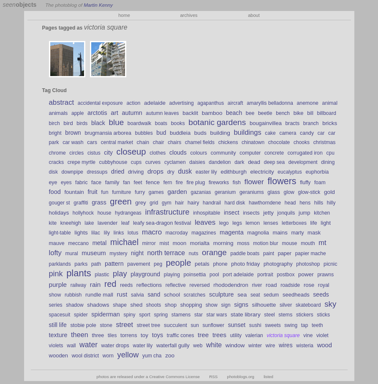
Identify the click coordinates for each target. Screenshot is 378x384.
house (104, 213)
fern (167, 182)
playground (145, 274)
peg (158, 264)
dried (117, 171)
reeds (126, 285)
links (119, 233)
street (124, 324)
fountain (74, 192)
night (137, 253)
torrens (128, 335)
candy (307, 133)
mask (314, 232)
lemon (252, 223)
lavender (107, 223)
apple (77, 113)
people (178, 262)
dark (239, 162)
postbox (285, 275)
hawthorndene (265, 203)
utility (236, 335)
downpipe (73, 172)
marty (297, 233)
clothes (158, 153)
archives (188, 15)
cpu (330, 153)
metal (99, 243)
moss (243, 243)
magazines (203, 233)
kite (53, 223)
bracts (292, 123)
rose (309, 285)
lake (89, 223)
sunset (237, 324)
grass (99, 202)
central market (117, 142)
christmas (324, 142)
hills (318, 203)
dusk (185, 171)
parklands (60, 264)
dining (327, 162)
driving (136, 172)
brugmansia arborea (107, 133)
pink (56, 274)
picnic (330, 264)
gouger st (59, 203)
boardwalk (139, 123)
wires (286, 345)
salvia (137, 295)
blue (116, 122)
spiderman (105, 314)
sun (195, 325)
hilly (331, 203)
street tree (148, 325)
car (321, 133)
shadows (98, 305)
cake (270, 133)
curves (152, 162)
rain (95, 284)
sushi (255, 325)
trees (219, 335)
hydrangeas (128, 213)
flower (254, 181)
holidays (59, 213)
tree (203, 334)
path (96, 264)
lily (107, 233)
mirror (149, 243)
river (257, 285)
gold (329, 192)
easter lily (206, 172)
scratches (195, 295)
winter (255, 346)
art (114, 112)
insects (251, 213)
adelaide (155, 103)
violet (322, 335)
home (124, 15)
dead (254, 162)
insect (231, 212)
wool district (85, 356)
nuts (194, 253)
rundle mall (99, 294)
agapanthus (210, 103)
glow (289, 192)
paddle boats (244, 253)
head (290, 203)
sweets (272, 325)
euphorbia (317, 172)
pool (214, 275)
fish (237, 182)
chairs (174, 142)
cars (92, 142)
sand (153, 294)
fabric (81, 182)
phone (220, 264)
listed (268, 376)
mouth (308, 243)
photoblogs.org (240, 376)
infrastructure (167, 212)
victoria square (283, 335)
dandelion (220, 162)
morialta (199, 243)
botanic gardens (217, 122)
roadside (290, 285)
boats (161, 123)
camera (287, 133)
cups (136, 162)
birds (81, 123)
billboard (326, 113)
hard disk (235, 203)
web (197, 346)
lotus (133, 233)
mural (71, 253)
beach (234, 112)
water (88, 344)
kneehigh (70, 223)
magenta (232, 232)
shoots (153, 305)
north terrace (166, 252)
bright (55, 133)
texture (58, 335)
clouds (178, 152)
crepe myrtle (81, 162)
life (313, 223)
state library (246, 314)
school (172, 294)
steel (269, 315)
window (235, 345)
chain (143, 142)
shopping (191, 305)
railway (78, 285)
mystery (118, 253)
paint (268, 253)
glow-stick (309, 192)
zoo (169, 355)
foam (320, 182)
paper (284, 253)
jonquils (286, 213)
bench (283, 113)
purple (58, 284)
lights (80, 232)
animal (329, 103)
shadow (74, 305)
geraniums (251, 192)
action (133, 103)
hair (179, 203)
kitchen (322, 213)
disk (53, 172)
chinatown (253, 142)
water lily (143, 346)
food (55, 191)
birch (54, 123)
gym (166, 203)
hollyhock (83, 213)
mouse (289, 243)
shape (120, 305)
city (108, 152)
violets (56, 346)
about (254, 15)
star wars (217, 315)
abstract (61, 102)
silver (286, 305)
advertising (181, 103)
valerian (254, 335)
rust (122, 294)
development (303, 162)
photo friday (245, 264)
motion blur (265, 243)
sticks (323, 315)
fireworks (219, 182)
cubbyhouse (113, 162)
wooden (58, 355)
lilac (95, 233)
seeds (321, 294)
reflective (176, 285)
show (212, 305)
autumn (132, 112)
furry (140, 192)
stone (106, 325)
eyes (66, 182)
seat (255, 295)
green (120, 201)
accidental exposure (100, 103)
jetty (268, 213)
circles (76, 153)
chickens (228, 142)
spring (161, 315)
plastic (102, 275)
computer (250, 153)
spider (81, 315)
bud (161, 132)
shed (137, 305)
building (220, 133)
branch (311, 123)
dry (170, 172)
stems (285, 315)
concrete (274, 153)
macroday (177, 233)
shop (171, 305)
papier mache (310, 253)
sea (242, 294)
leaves (205, 222)
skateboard (308, 305)
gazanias (200, 192)
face (96, 182)
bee (250, 113)
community (223, 153)
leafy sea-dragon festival (162, 223)
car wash (73, 142)
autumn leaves (162, 113)
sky (330, 304)
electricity (262, 172)
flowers (281, 181)
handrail (212, 203)
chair (158, 142)
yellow (128, 354)
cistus (94, 153)
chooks (302, 142)
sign (226, 305)
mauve (57, 243)
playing (172, 275)
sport (144, 315)
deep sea (274, 162)
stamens (180, 315)
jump (304, 213)
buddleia (180, 133)
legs (237, 223)
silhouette (264, 305)
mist (164, 243)
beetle (265, 113)
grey (140, 202)
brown (73, 132)
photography (278, 264)
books (178, 123)
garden (177, 191)
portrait (265, 275)
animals (58, 113)
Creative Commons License (174, 376)
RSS (213, 376)
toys (157, 335)
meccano (78, 243)
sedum (271, 295)
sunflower (214, 325)
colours (198, 153)
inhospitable (206, 213)
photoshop (308, 264)
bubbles (144, 133)
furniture (121, 192)
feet (138, 182)
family (112, 182)
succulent (175, 325)
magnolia (258, 233)
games (156, 192)
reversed (200, 285)
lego (224, 223)
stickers (304, 315)
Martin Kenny (98, 5)
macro (152, 232)
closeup (131, 151)
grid (154, 203)
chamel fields (200, 142)
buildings (247, 132)
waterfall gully (173, 345)
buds (200, 133)
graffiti (80, 203)
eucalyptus (289, 172)
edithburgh (233, 172)
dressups (97, 172)
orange (214, 252)
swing (290, 325)
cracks (56, 162)
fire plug (195, 182)
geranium (225, 192)
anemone (307, 103)
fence (153, 182)
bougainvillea (266, 123)
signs (241, 304)
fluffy (305, 182)
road (271, 285)
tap (304, 325)
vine (308, 335)
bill (310, 113)
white (214, 345)
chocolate (279, 142)
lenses (271, 223)
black (98, 123)
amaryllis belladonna (270, 103)
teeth (317, 325)
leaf (125, 223)
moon (180, 243)
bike (299, 113)
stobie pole (83, 325)
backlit (190, 113)
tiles (112, 335)
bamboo (212, 113)
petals (202, 264)
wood (324, 345)
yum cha (151, 356)
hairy (193, 203)
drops (155, 171)
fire (179, 182)
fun (104, 192)
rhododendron (230, 285)
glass (273, 192)
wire (270, 346)
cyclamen (175, 162)
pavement (138, 264)
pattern (114, 263)
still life (58, 324)
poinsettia (195, 275)
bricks (329, 123)
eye (53, 182)
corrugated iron (305, 153)
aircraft (235, 103)
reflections (149, 285)
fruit (92, 191)
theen (79, 334)
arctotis (97, 112)
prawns (325, 275)
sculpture (221, 294)
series (56, 305)
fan (126, 182)
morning (223, 243)
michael (124, 242)
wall (71, 346)
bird (68, 123)
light (326, 223)
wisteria (304, 346)
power (306, 274)
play (120, 273)
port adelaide (238, 275)
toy (144, 335)
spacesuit (60, 315)
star (198, 315)
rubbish (73, 295)
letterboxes (294, 223)
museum (94, 252)
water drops (115, 346)
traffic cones (180, 335)
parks (80, 264)
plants (78, 273)
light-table (60, 233)
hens (304, 203)
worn (108, 356)
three (98, 335)
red (110, 284)
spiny (129, 315)
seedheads (296, 294)
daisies (197, 162)
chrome (57, 153)
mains (279, 232)
